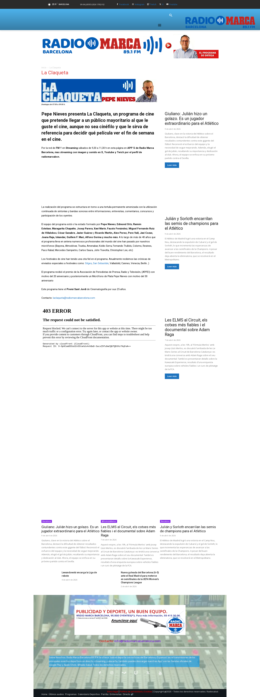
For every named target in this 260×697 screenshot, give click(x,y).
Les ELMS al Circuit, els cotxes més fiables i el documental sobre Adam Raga (187, 327)
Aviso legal (112, 691)
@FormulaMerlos (109, 521)
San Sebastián (101, 263)
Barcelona (46, 521)
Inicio (43, 67)
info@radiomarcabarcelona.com (137, 641)
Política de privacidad (131, 691)
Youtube (173, 4)
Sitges (88, 263)
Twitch (153, 4)
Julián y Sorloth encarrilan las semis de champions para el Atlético (191, 223)
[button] (170, 15)
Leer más (172, 165)
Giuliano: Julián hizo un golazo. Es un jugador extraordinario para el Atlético (192, 118)
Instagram (139, 4)
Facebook (124, 4)
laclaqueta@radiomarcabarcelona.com (74, 297)
